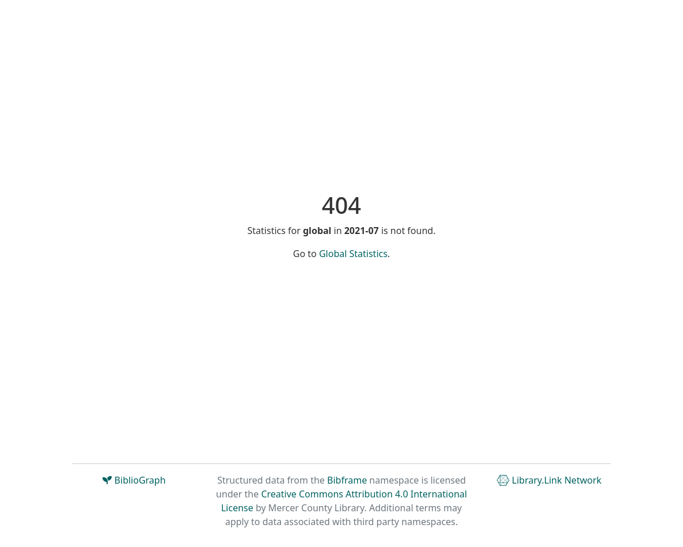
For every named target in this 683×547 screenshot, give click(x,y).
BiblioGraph (134, 480)
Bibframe (347, 480)
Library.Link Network (549, 480)
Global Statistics (353, 253)
